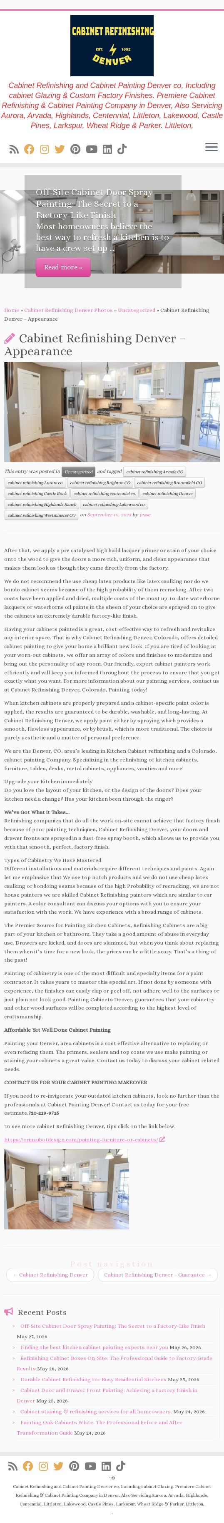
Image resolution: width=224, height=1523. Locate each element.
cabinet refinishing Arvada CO (154, 471)
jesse (144, 515)
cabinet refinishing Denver (167, 493)
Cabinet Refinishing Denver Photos (68, 310)
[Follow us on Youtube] (94, 149)
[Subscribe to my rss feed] (17, 149)
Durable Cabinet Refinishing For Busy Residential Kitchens (93, 1379)
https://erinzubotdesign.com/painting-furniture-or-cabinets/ (84, 1139)
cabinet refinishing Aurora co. (35, 482)
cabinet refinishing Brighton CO (100, 482)
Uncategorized (136, 310)
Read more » (63, 267)
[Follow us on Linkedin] (110, 149)
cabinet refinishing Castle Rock (37, 493)
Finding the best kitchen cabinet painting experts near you (94, 1347)
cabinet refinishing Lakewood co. (114, 504)
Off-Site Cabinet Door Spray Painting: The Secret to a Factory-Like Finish (112, 1326)
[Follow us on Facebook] (32, 149)
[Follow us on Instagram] (47, 149)
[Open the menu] (211, 148)
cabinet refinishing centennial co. (104, 493)
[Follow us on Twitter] (62, 149)
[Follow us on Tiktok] (124, 149)
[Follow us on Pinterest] (78, 149)
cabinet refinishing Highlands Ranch (41, 504)
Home (11, 310)
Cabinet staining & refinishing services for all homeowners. (96, 1411)
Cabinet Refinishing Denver (50, 1275)
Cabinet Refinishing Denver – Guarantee (158, 1275)
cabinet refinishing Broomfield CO (169, 482)
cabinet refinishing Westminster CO (41, 515)
